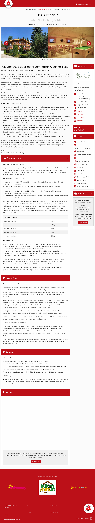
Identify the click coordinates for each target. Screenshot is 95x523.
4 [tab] (50, 60)
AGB (28, 505)
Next (89, 43)
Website (79, 111)
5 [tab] (53, 60)
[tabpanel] (24, 42)
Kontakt (80, 66)
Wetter (79, 193)
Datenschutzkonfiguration (11, 520)
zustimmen (35, 462)
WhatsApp (80, 121)
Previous (6, 43)
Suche (29, 513)
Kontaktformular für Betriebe (10, 506)
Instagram (80, 117)
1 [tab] (42, 60)
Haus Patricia (47, 17)
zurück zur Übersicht (84, 4)
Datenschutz (54, 513)
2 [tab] (45, 60)
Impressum (53, 505)
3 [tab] (47, 60)
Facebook (80, 114)
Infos (78, 136)
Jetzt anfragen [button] (79, 128)
